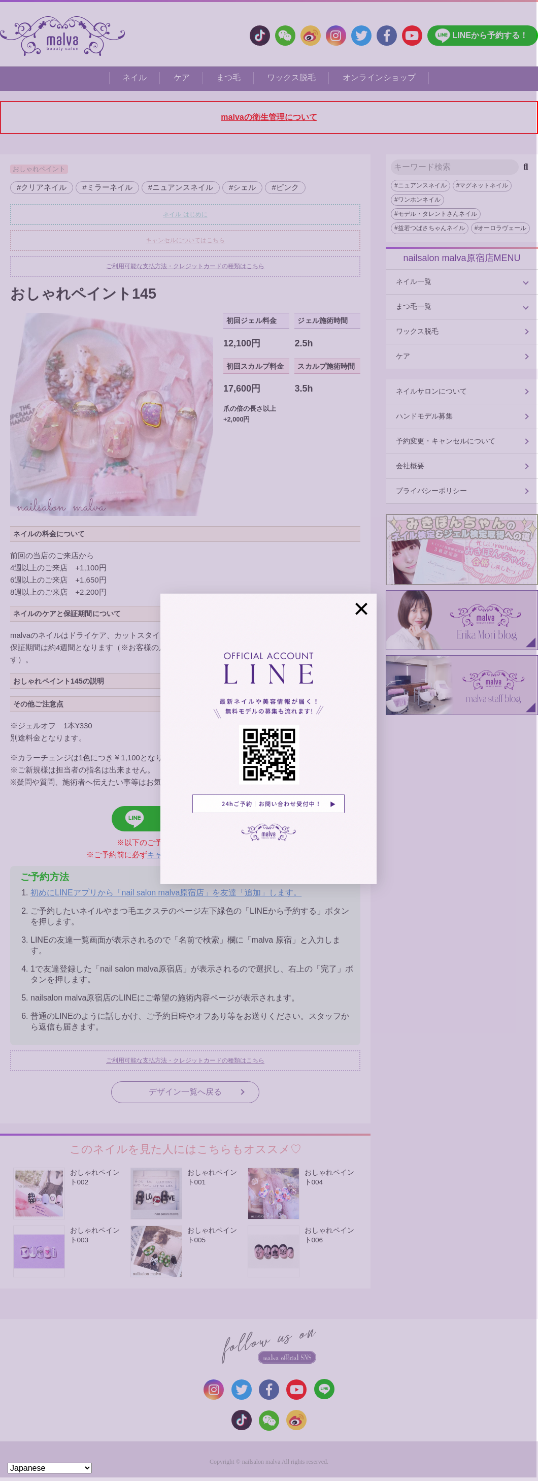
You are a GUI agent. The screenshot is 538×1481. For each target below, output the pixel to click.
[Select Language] (50, 1468)
